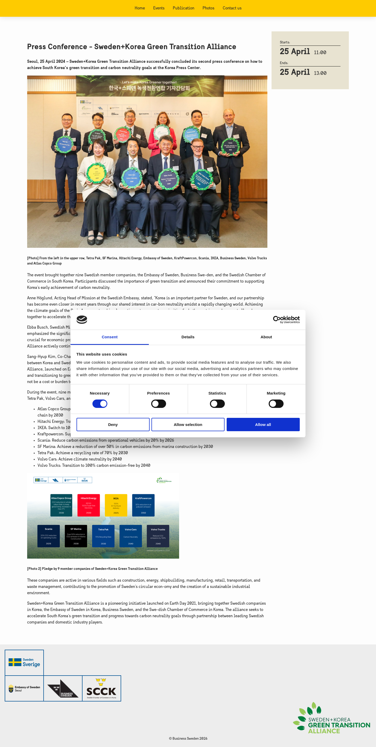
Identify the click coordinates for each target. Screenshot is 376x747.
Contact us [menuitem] (232, 8)
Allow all (263, 424)
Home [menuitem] (140, 8)
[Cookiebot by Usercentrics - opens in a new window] (277, 320)
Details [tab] (188, 337)
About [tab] (266, 337)
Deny (113, 424)
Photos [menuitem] (208, 8)
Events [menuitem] (158, 8)
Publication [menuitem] (183, 8)
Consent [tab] (110, 337)
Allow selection (188, 424)
